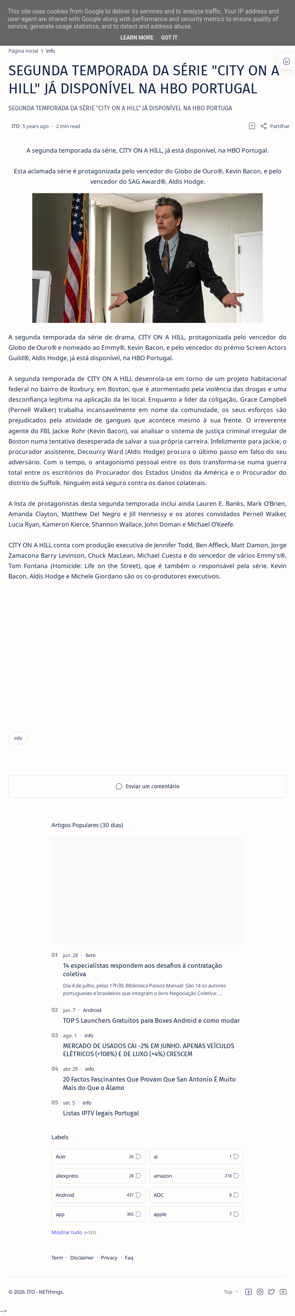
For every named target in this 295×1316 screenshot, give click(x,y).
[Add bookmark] (252, 126)
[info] (50, 50)
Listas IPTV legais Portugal (101, 1114)
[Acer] (98, 1158)
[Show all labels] (73, 1233)
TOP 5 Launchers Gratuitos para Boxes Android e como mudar (151, 1022)
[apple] (196, 1215)
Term (57, 1259)
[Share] (275, 126)
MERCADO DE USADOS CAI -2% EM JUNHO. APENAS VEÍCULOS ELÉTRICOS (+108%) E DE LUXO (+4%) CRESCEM (148, 1051)
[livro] (91, 957)
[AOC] (196, 1196)
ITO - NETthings (45, 1301)
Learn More (136, 38)
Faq (129, 1259)
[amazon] (196, 1177)
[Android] (92, 1012)
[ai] (196, 1158)
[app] (98, 1215)
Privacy (109, 1259)
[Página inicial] (23, 50)
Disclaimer (82, 1259)
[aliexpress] (98, 1177)
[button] (248, 1300)
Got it (169, 38)
